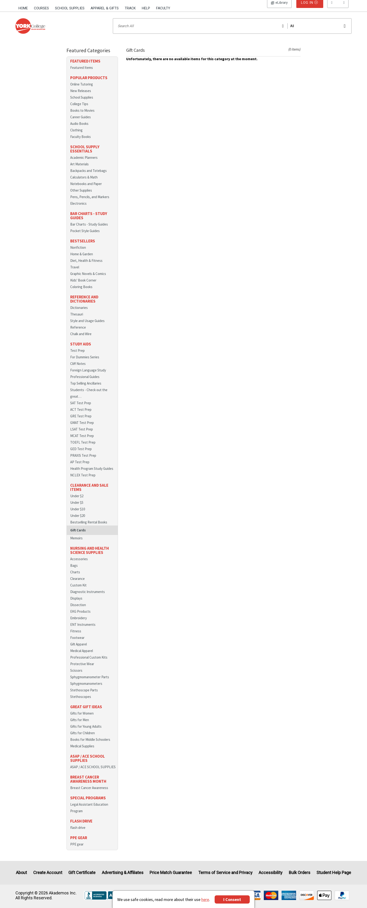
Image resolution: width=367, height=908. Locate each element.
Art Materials (79, 170)
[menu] (338, 8)
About (21, 872)
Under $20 (77, 521)
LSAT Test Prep (81, 435)
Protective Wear (82, 670)
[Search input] (232, 32)
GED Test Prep (81, 455)
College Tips (79, 110)
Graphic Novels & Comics (88, 280)
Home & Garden (81, 260)
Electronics (78, 209)
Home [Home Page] (23, 8)
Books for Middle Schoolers (90, 745)
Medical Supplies (82, 752)
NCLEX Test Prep (82, 481)
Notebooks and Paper (86, 190)
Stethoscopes (80, 702)
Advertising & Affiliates (122, 872)
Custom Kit (78, 591)
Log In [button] (279, 8)
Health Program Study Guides (91, 474)
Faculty (163, 8)
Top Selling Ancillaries (85, 389)
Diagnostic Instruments (87, 598)
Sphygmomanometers (86, 689)
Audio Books (79, 129)
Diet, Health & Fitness (86, 266)
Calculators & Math (84, 183)
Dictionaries (79, 313)
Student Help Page (333, 872)
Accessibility (271, 872)
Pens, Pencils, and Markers (89, 203)
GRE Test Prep (81, 422)
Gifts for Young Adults (86, 732)
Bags (74, 571)
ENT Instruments (82, 630)
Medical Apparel (81, 657)
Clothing (76, 136)
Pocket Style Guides (85, 237)
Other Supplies (81, 196)
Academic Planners (84, 163)
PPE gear (77, 850)
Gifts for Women (82, 719)
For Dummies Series (84, 363)
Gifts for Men (79, 726)
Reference (78, 333)
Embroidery (78, 624)
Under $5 (76, 508)
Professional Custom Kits (88, 663)
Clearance (77, 584)
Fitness (75, 637)
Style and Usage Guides (87, 327)
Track (130, 8)
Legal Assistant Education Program (89, 813)
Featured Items (81, 73)
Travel (74, 273)
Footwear (77, 643)
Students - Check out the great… (88, 399)
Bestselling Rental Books (88, 528)
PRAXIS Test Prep (83, 461)
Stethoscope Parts (84, 696)
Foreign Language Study (88, 376)
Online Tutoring (81, 90)
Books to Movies (82, 116)
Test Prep (77, 356)
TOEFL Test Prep (82, 448)
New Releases (80, 97)
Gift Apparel (78, 650)
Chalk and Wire (81, 340)
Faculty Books (80, 143)
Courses (41, 8)
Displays (76, 604)
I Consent (232, 899)
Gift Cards (78, 536)
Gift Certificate (81, 872)
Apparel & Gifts (105, 8)
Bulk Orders (299, 872)
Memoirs (76, 544)
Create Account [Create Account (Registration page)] (47, 872)
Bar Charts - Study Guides (89, 230)
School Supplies (69, 8)
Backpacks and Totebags (88, 176)
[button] (338, 8)
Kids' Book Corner (83, 286)
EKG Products (80, 617)
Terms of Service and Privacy (225, 872)
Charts (75, 578)
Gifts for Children (82, 739)
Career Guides (80, 123)
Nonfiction (78, 253)
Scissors (76, 676)
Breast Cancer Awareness (89, 794)
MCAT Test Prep (82, 442)
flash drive (77, 833)
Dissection (78, 611)
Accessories (79, 565)
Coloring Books (81, 293)
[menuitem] (24, 8)
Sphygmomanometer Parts (89, 683)
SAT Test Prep (80, 409)
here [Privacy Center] (205, 899)
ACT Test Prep (81, 415)
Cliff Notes (78, 369)
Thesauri (76, 320)
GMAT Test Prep (82, 428)
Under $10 (77, 515)
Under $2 (76, 502)
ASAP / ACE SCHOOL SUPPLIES (93, 773)
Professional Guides (84, 383)
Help (146, 8)
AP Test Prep (79, 468)
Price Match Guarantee (171, 872)
